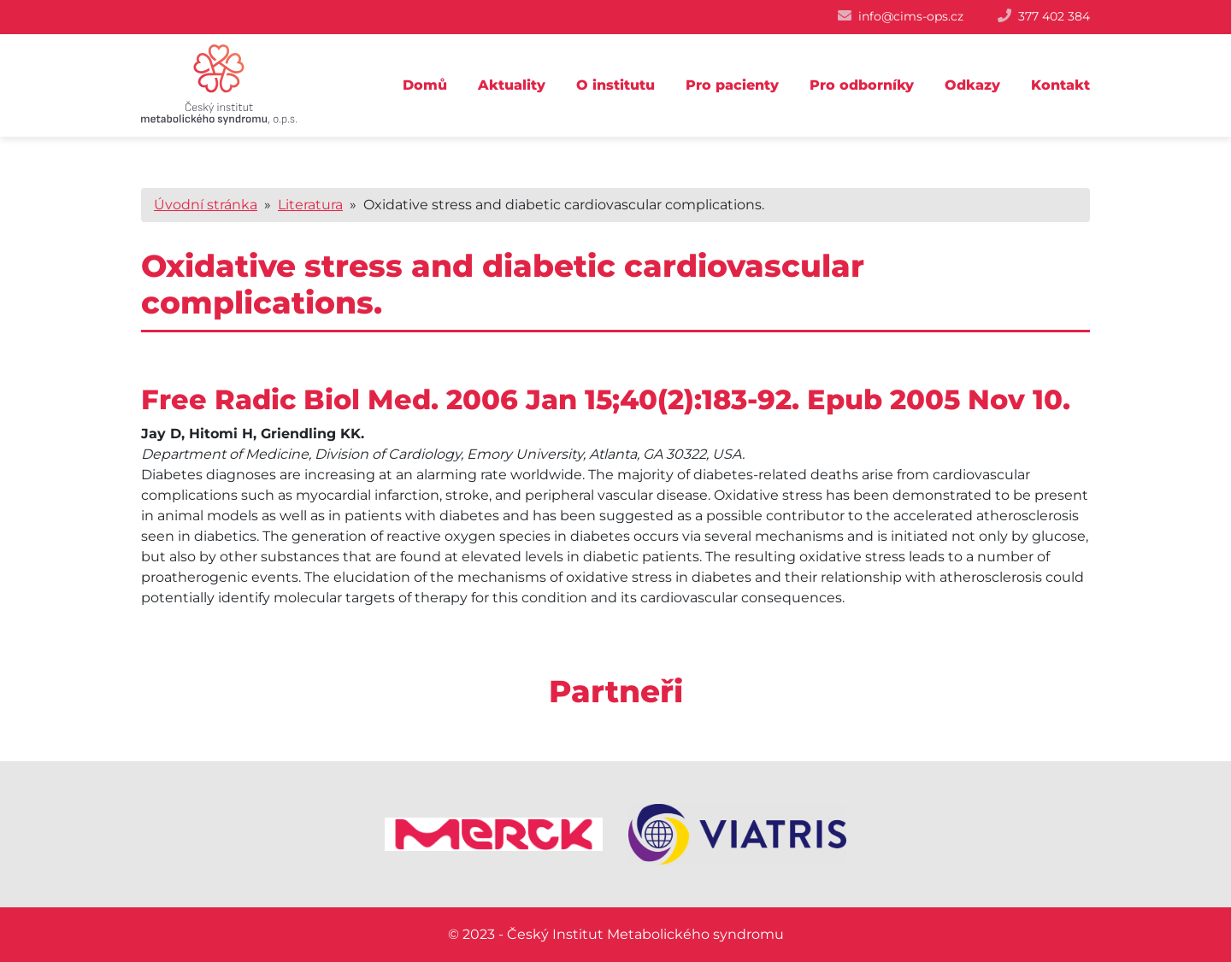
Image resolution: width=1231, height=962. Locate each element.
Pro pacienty (732, 85)
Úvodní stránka (205, 205)
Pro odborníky (862, 85)
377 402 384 (1054, 16)
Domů (425, 85)
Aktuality (511, 85)
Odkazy (972, 85)
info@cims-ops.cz (910, 16)
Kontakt (1060, 85)
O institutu (615, 85)
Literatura (310, 205)
